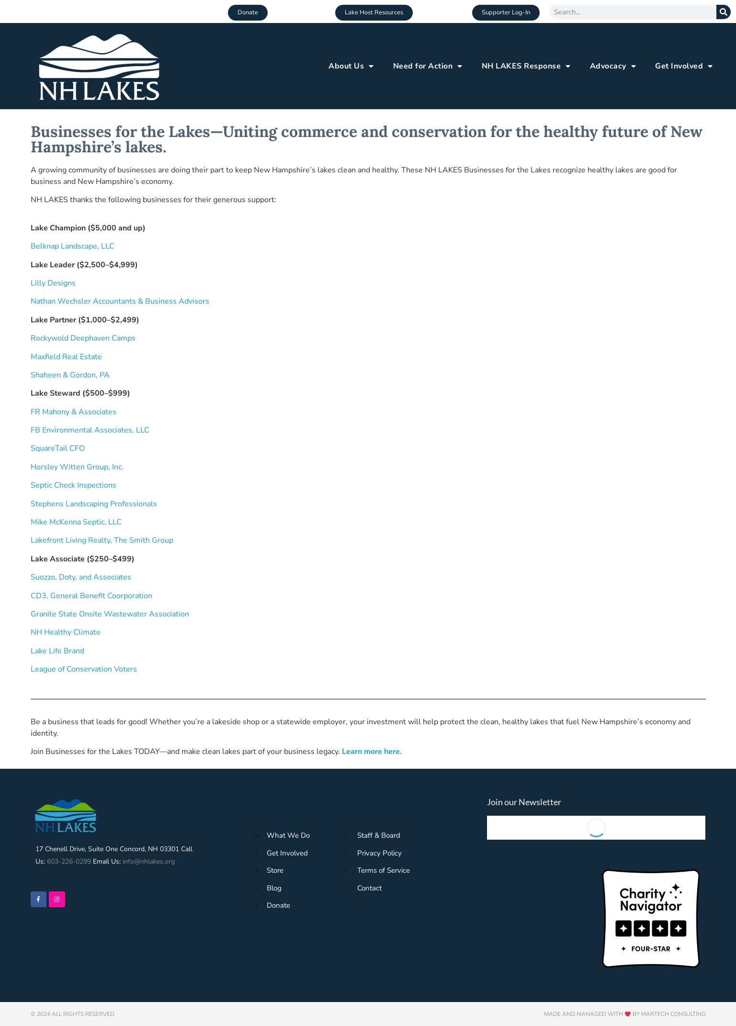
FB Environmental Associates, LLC (90, 430)
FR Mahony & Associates (73, 412)
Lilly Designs (53, 283)
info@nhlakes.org (149, 861)
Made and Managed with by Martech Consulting (625, 1014)
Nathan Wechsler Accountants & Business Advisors (120, 301)
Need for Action (428, 66)
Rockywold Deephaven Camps (83, 338)
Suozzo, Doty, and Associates (81, 577)
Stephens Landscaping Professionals (94, 504)
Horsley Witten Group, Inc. (77, 467)
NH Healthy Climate (66, 632)
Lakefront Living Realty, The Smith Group (102, 540)
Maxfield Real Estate (66, 357)
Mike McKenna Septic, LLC (76, 522)
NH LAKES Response (526, 66)
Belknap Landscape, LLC (72, 246)
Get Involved (684, 66)
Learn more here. (373, 751)
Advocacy (613, 66)
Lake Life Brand (57, 651)
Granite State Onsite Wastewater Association (110, 614)
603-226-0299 (69, 861)
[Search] (723, 12)
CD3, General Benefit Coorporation (91, 596)
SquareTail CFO (58, 448)
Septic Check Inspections (73, 485)
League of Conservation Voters (84, 669)
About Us (351, 66)
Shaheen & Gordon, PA (70, 375)
